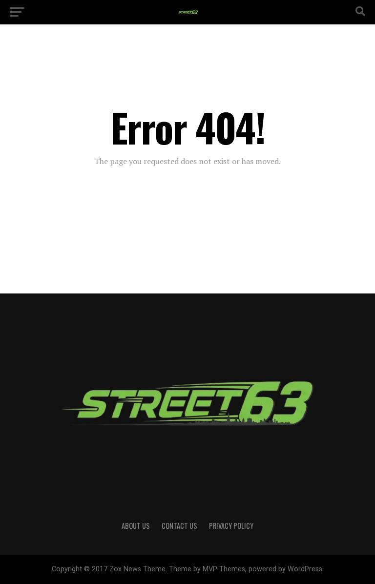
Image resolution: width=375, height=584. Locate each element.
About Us (136, 526)
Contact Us (179, 526)
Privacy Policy (231, 526)
